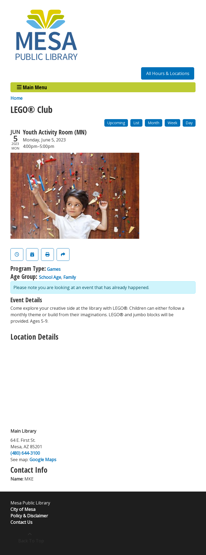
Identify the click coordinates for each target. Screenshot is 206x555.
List (136, 122)
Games (54, 269)
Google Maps (43, 459)
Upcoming (116, 122)
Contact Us (21, 522)
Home (16, 98)
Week (172, 122)
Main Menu (32, 87)
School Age (50, 277)
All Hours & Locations (167, 73)
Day (189, 122)
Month (153, 122)
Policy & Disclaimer (29, 516)
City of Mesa (22, 509)
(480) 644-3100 (25, 453)
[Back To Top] (29, 537)
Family (69, 277)
